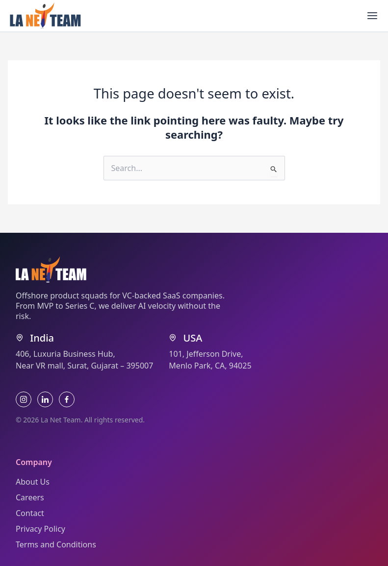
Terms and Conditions (56, 544)
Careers (30, 497)
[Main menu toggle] (372, 16)
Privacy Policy (40, 528)
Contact (30, 513)
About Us (33, 481)
